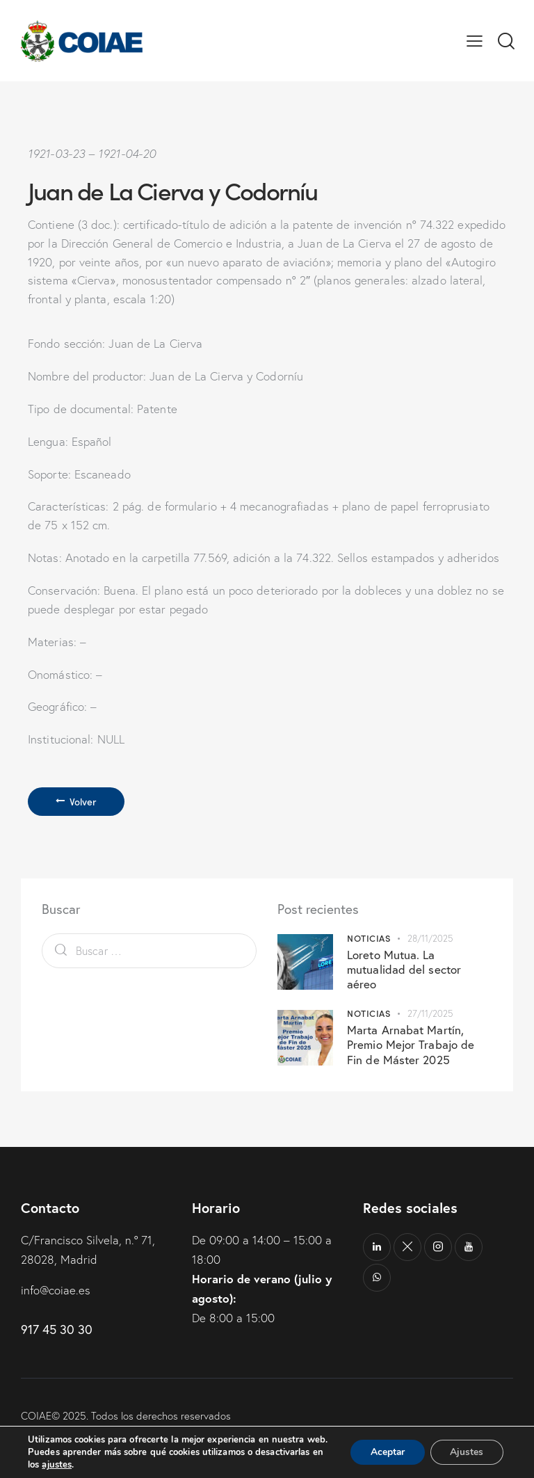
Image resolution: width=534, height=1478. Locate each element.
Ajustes (466, 1445)
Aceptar (384, 1445)
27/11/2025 (430, 1013)
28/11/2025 (430, 938)
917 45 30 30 (56, 1330)
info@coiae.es (56, 1290)
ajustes (57, 1465)
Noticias (368, 938)
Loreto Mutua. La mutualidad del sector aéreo (404, 969)
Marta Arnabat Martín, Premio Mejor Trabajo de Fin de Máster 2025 (410, 1044)
